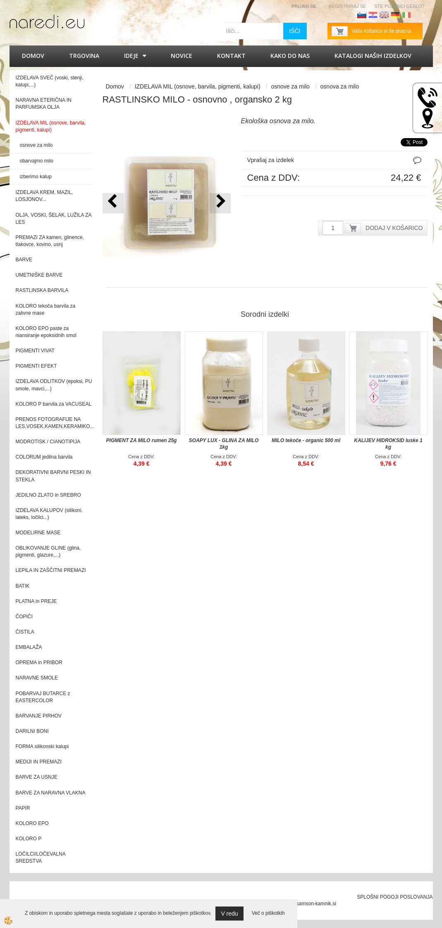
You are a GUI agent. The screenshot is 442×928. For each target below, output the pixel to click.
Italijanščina (406, 15)
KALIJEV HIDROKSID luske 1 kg (388, 444)
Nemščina (395, 15)
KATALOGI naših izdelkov (372, 56)
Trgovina (84, 56)
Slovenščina (361, 15)
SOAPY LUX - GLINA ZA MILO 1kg (224, 444)
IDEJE (131, 56)
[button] (220, 203)
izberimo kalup (36, 176)
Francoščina (417, 15)
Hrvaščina (372, 15)
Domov (33, 56)
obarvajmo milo (36, 161)
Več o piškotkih (268, 913)
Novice (181, 56)
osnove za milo (36, 145)
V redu (229, 913)
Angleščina (384, 15)
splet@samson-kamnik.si (308, 903)
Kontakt (231, 56)
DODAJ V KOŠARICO (394, 228)
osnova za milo (339, 86)
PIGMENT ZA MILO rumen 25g (141, 440)
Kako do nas (290, 56)
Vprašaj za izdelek (270, 160)
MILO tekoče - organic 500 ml (306, 440)
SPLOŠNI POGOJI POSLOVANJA (394, 897)
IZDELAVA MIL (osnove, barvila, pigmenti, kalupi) (197, 86)
